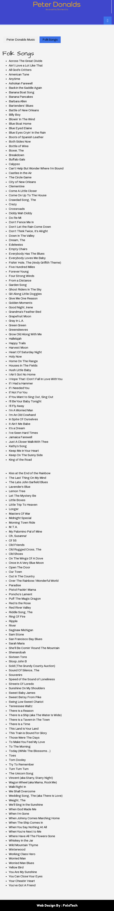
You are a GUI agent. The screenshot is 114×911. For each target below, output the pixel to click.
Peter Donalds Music (20, 39)
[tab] (108, 20)
